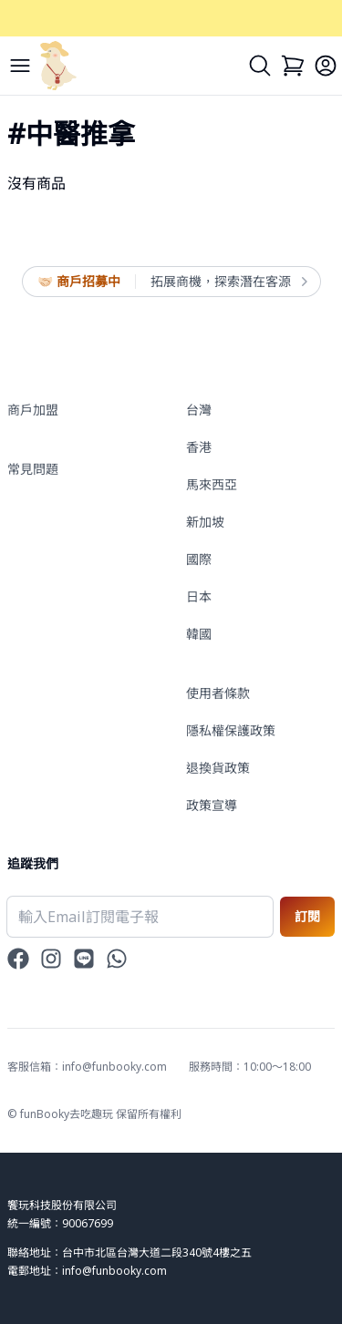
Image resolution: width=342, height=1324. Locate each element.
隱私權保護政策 (230, 730)
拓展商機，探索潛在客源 (228, 282)
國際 (199, 559)
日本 (199, 596)
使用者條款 (218, 693)
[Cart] (292, 65)
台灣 (199, 409)
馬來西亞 (211, 484)
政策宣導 (211, 805)
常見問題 (32, 468)
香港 (199, 447)
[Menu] (20, 65)
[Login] (325, 65)
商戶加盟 (32, 409)
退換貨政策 (218, 767)
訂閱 (307, 916)
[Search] (260, 65)
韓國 (199, 633)
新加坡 (205, 521)
